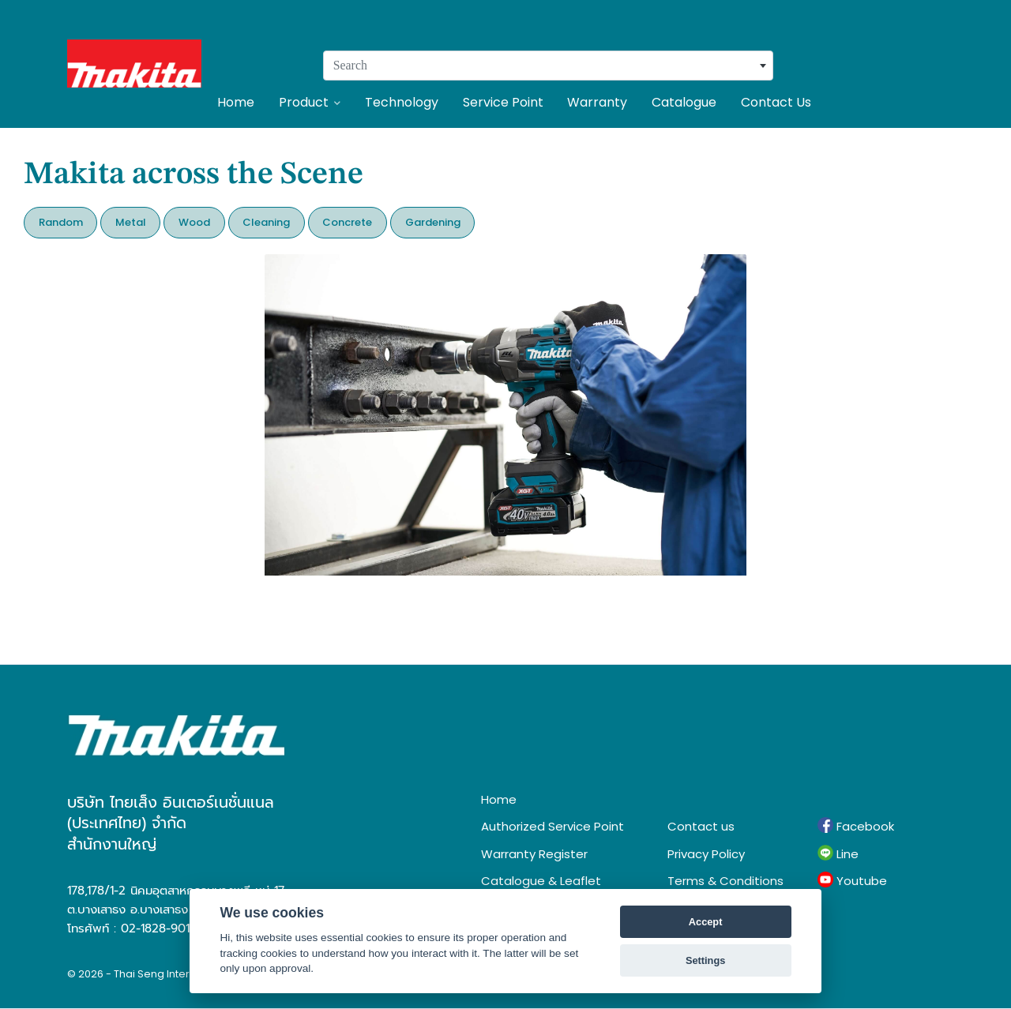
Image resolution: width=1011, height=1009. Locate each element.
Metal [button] (130, 222)
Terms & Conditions (725, 880)
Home (235, 102)
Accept (706, 922)
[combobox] (548, 66)
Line (838, 853)
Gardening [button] (432, 222)
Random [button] (61, 222)
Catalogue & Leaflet (541, 880)
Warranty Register (534, 854)
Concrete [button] (347, 222)
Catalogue (684, 102)
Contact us (701, 826)
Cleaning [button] (266, 222)
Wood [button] (194, 222)
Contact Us (776, 102)
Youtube (852, 880)
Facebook (855, 826)
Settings (705, 960)
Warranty (597, 102)
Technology (401, 102)
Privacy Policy (706, 854)
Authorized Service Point (552, 826)
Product (309, 102)
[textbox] (548, 65)
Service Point (503, 102)
